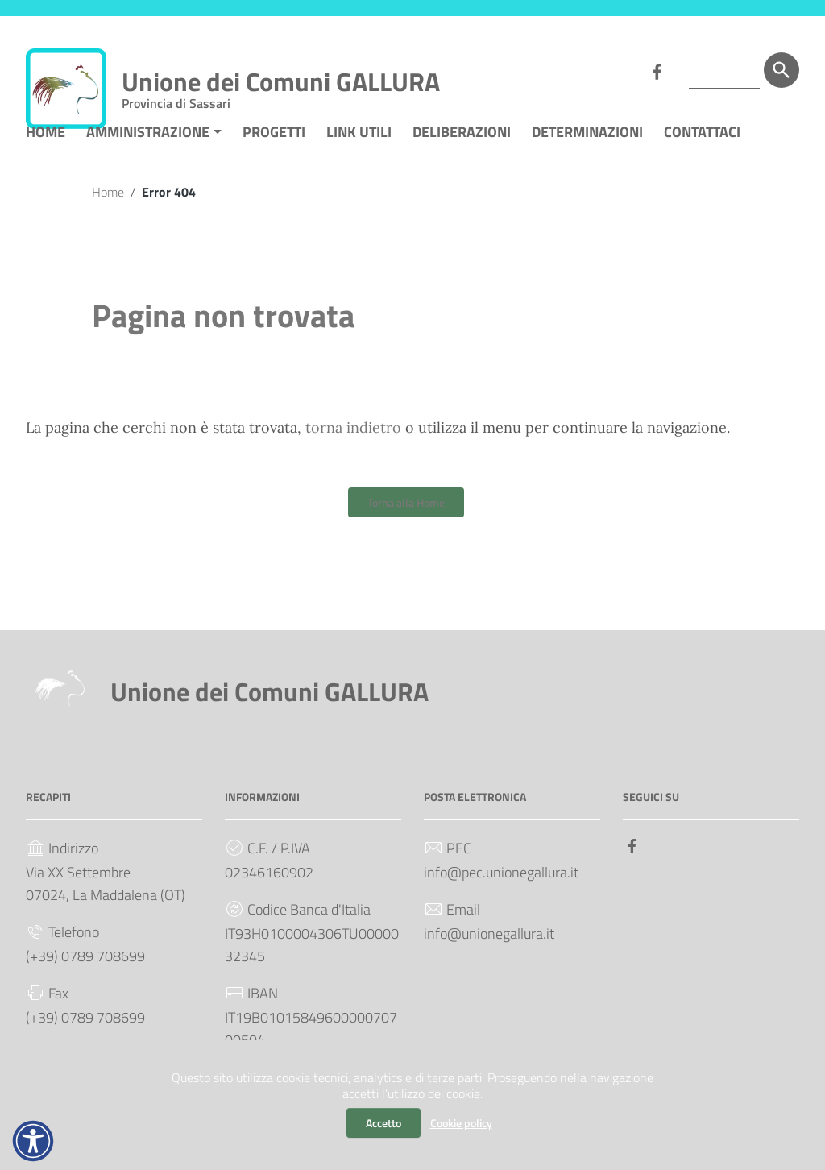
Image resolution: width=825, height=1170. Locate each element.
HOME (45, 156)
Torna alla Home (406, 527)
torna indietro (353, 452)
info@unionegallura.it (489, 958)
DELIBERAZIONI (461, 156)
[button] (33, 1141)
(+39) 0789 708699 (85, 981)
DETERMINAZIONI (587, 156)
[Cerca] (781, 70)
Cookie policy (461, 1122)
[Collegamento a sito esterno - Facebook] (656, 70)
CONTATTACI (702, 156)
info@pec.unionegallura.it (501, 897)
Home (108, 216)
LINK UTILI (359, 156)
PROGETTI (274, 156)
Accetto (383, 1122)
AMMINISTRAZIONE (147, 156)
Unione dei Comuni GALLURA (281, 85)
